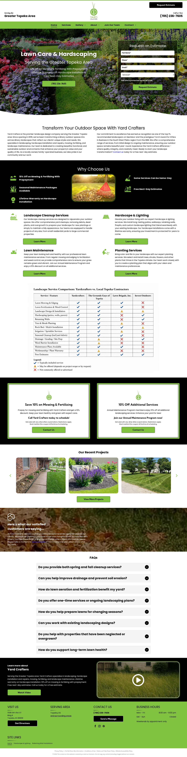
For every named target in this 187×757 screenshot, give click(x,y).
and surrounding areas (60, 715)
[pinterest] (103, 726)
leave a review (38, 541)
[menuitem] (53, 25)
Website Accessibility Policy (124, 751)
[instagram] (99, 726)
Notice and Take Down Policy (106, 751)
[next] (176, 475)
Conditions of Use (90, 751)
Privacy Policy (59, 751)
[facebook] (95, 726)
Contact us (118, 152)
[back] (10, 475)
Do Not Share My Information (74, 751)
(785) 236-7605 (171, 16)
